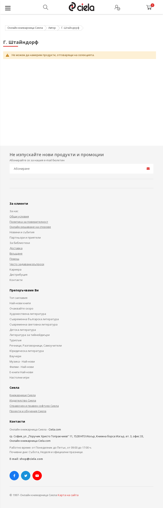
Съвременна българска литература (34, 319)
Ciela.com (55, 429)
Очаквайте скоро (21, 308)
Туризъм (15, 340)
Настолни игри (19, 377)
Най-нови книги (20, 303)
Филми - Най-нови (22, 367)
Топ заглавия (18, 298)
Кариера (15, 269)
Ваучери (15, 356)
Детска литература (23, 330)
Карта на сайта (68, 495)
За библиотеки (20, 243)
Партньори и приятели (25, 237)
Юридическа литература (27, 351)
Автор (52, 28)
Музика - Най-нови (22, 361)
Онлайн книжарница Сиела (25, 28)
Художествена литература (28, 314)
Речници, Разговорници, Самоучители (36, 345)
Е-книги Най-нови (21, 372)
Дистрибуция (18, 274)
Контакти (16, 280)
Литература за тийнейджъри (30, 335)
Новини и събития (22, 232)
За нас (14, 211)
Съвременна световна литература (34, 324)
